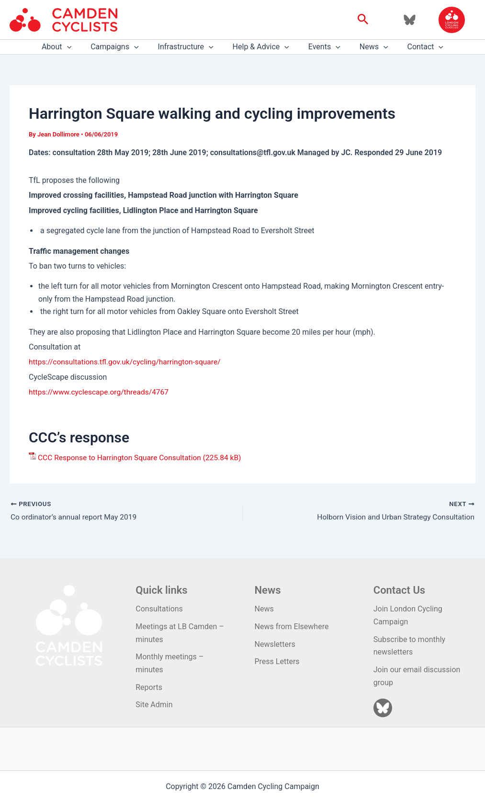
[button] (363, 19)
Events (321, 47)
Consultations (159, 609)
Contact (414, 47)
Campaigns (122, 47)
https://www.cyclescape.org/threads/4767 (101, 391)
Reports (148, 686)
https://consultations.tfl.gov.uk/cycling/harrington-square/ (127, 361)
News (366, 47)
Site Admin (153, 704)
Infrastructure (189, 47)
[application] (78, 47)
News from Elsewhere (292, 626)
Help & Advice (261, 47)
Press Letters (277, 661)
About (68, 47)
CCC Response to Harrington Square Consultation (122, 457)
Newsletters (275, 643)
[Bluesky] (410, 20)
